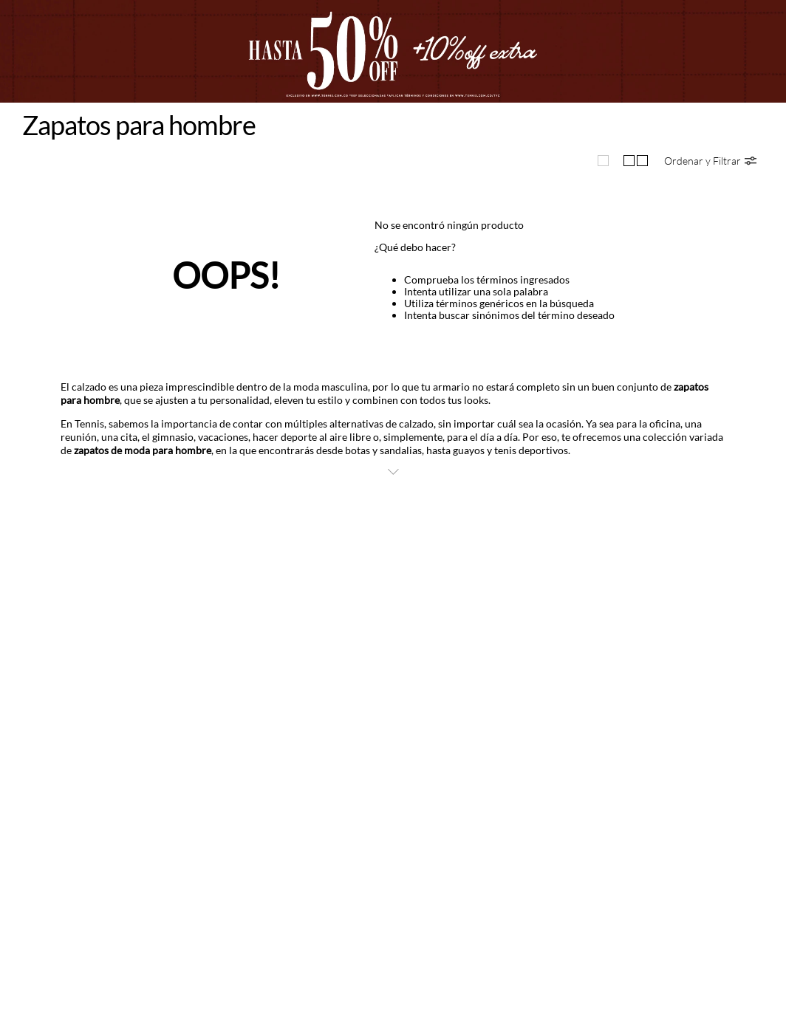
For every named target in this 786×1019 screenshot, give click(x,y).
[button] (710, 160)
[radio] (603, 160)
